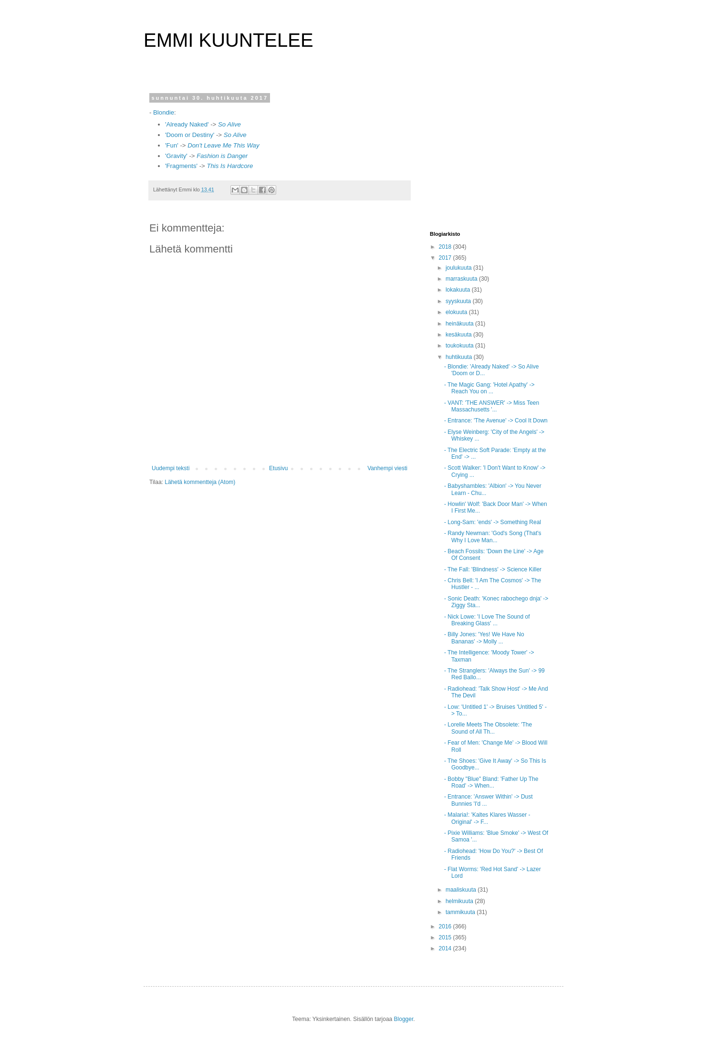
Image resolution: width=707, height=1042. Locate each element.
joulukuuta (459, 267)
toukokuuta (460, 345)
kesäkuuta (459, 334)
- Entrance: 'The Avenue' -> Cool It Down (496, 420)
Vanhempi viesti (387, 468)
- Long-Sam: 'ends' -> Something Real (492, 522)
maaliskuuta (462, 889)
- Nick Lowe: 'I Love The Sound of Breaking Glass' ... (487, 620)
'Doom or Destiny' (190, 134)
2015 (446, 937)
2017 (446, 257)
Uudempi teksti (170, 468)
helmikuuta (460, 901)
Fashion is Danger (222, 155)
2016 (446, 926)
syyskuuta (459, 301)
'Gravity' (176, 155)
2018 (446, 246)
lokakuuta (459, 289)
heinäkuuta (460, 323)
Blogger (404, 1019)
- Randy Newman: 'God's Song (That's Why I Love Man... (492, 536)
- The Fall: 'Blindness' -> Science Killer (492, 569)
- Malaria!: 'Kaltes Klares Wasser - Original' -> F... (487, 818)
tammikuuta (461, 912)
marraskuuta (462, 278)
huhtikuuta (460, 357)
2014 (446, 948)
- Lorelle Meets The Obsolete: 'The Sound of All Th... (488, 728)
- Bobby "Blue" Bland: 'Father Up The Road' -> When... (491, 782)
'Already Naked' (187, 124)
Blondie (162, 112)
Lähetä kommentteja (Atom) (200, 482)
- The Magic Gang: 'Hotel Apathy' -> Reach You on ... (489, 388)
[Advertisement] (489, 154)
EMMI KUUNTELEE (228, 40)
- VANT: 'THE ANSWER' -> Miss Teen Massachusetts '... (491, 406)
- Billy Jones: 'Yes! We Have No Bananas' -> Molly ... (484, 637)
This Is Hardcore (230, 165)
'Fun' (171, 145)
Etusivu (278, 468)
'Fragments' (181, 165)
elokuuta (457, 312)
